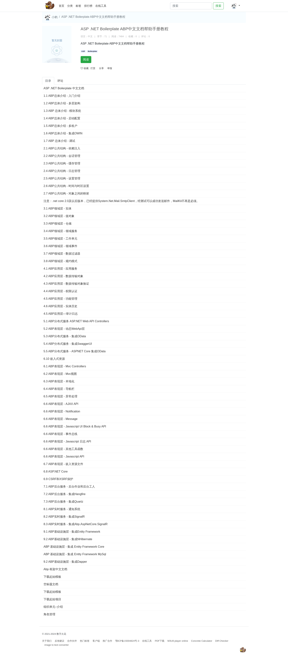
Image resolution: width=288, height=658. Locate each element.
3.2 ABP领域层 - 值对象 (59, 216)
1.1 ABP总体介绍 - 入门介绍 (62, 95)
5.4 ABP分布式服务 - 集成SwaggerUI (68, 343)
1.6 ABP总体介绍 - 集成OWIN (63, 133)
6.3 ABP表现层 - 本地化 (59, 381)
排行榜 (88, 5)
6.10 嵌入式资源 (54, 358)
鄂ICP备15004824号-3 (127, 640)
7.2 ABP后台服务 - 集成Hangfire (65, 494)
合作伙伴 (72, 640)
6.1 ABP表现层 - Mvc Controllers (65, 366)
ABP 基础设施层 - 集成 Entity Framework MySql (75, 554)
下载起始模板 (52, 576)
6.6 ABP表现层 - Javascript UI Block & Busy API (75, 426)
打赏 (93, 68)
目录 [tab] (48, 80)
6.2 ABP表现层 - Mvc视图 (60, 373)
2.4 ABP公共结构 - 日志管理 (62, 170)
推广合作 (107, 640)
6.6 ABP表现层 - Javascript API (64, 456)
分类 (70, 5)
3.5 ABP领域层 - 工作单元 (60, 238)
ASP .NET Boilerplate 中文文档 (64, 88)
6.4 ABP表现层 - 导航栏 (59, 388)
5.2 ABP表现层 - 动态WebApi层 (64, 328)
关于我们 (47, 640)
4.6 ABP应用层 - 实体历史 (60, 306)
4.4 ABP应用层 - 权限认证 (60, 291)
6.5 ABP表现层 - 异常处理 (60, 396)
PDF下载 (159, 640)
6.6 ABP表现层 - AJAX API (61, 403)
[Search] (191, 5)
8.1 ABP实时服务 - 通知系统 (62, 509)
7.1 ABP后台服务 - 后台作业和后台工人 (69, 486)
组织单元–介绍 (53, 606)
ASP (83, 51)
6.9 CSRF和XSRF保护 (58, 479)
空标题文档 (51, 584)
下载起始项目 (52, 599)
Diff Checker (221, 640)
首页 (62, 5)
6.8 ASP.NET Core (56, 471)
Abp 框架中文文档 (55, 569)
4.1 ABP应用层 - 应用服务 (60, 268)
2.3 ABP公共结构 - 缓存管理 (62, 163)
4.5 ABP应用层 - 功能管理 (60, 298)
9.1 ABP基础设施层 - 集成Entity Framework (72, 531)
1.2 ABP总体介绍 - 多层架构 (62, 103)
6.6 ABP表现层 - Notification (62, 411)
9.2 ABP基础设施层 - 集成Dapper (65, 561)
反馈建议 (59, 640)
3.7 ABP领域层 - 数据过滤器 (62, 253)
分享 (101, 68)
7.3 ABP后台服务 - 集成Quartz (63, 501)
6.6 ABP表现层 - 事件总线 (60, 433)
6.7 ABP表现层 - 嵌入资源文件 (63, 464)
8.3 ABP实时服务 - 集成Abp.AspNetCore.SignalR (76, 524)
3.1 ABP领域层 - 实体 (57, 208)
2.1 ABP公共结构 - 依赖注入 (62, 148)
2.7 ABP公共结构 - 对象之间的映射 (66, 193)
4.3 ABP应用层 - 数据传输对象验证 (66, 283)
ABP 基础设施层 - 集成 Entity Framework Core (74, 546)
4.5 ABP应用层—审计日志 (61, 313)
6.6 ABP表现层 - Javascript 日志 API (67, 441)
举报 (109, 68)
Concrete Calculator (201, 640)
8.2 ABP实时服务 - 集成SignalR (64, 516)
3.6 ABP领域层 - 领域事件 (60, 246)
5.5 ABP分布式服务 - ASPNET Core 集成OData (75, 351)
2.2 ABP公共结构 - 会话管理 (62, 155)
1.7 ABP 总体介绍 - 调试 (59, 140)
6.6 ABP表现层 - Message (61, 418)
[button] (235, 5)
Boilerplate (92, 51)
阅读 (86, 59)
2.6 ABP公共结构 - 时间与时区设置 (66, 186)
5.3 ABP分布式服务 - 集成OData (65, 336)
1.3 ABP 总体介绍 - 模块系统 (62, 110)
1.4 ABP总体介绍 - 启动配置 (62, 118)
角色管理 (49, 614)
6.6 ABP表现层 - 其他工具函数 (63, 449)
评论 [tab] (60, 80)
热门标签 (84, 640)
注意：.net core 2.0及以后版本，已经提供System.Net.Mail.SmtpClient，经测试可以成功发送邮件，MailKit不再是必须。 (121, 201)
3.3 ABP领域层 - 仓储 (57, 223)
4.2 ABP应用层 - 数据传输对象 (63, 276)
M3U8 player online (178, 640)
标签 (78, 5)
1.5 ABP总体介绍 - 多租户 (60, 125)
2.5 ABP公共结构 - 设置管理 (62, 178)
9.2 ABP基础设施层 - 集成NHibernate (68, 539)
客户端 (96, 640)
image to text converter (56, 645)
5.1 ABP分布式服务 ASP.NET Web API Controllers (76, 321)
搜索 (218, 5)
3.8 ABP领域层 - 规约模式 (60, 261)
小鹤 (50, 17)
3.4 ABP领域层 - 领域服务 (60, 231)
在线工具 (100, 5)
